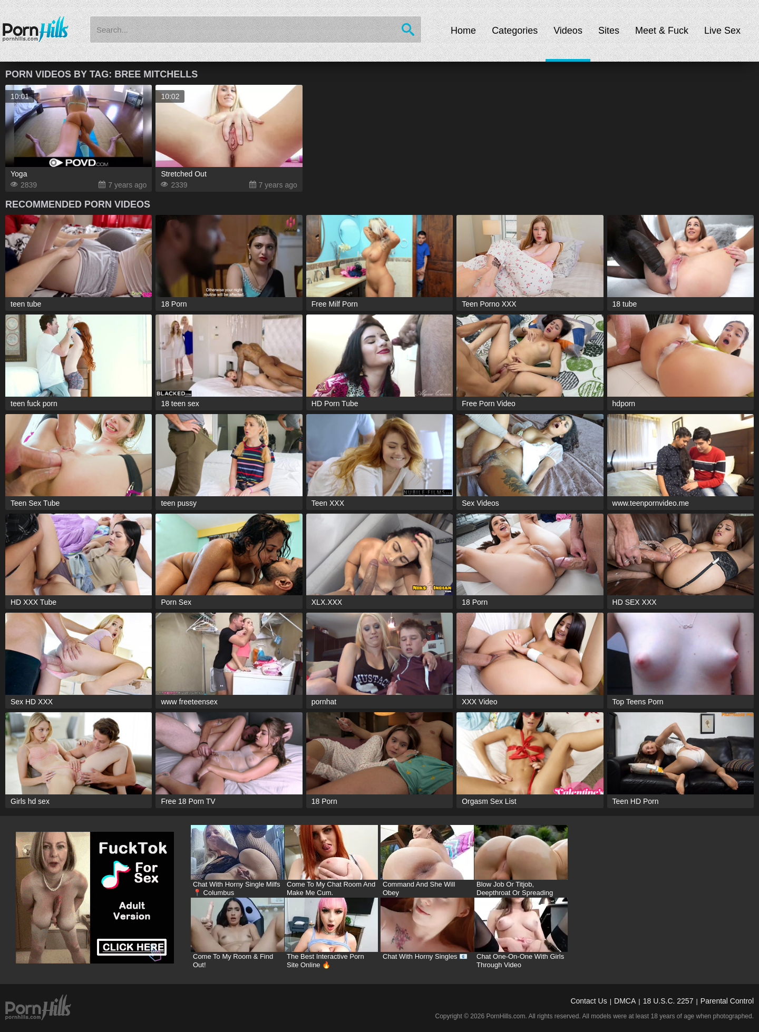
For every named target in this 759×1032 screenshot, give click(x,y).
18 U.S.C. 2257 (668, 1001)
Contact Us (588, 1001)
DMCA (625, 1001)
